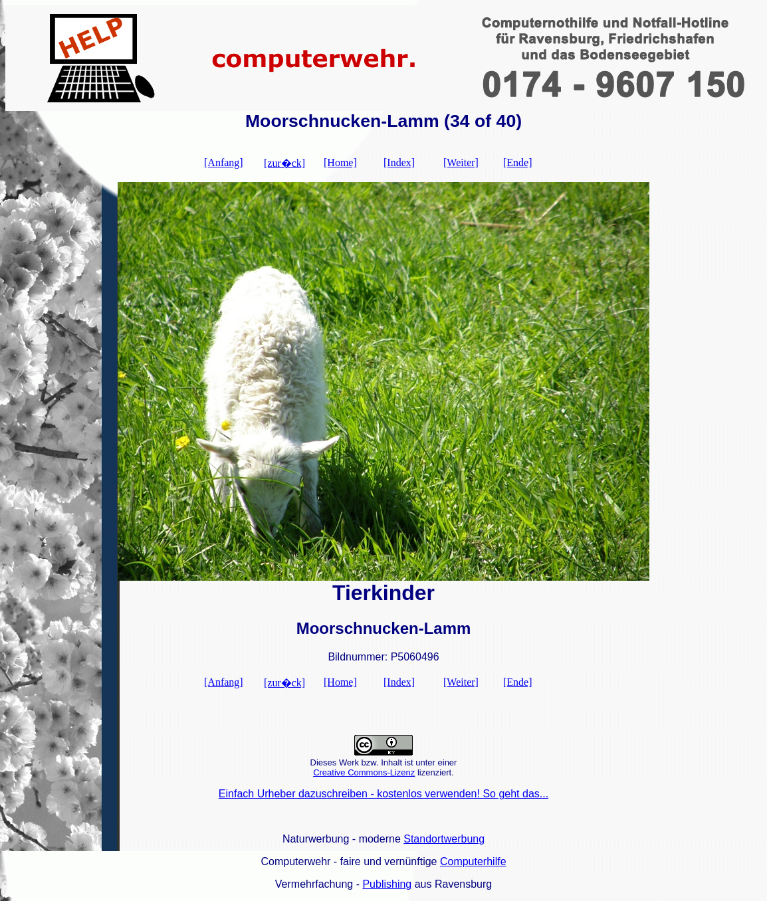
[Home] (340, 162)
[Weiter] (461, 162)
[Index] (399, 162)
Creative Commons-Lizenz (364, 772)
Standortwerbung (444, 839)
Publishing (386, 884)
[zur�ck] (284, 163)
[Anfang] (223, 162)
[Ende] (517, 162)
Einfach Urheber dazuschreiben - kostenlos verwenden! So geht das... (383, 793)
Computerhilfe (473, 861)
